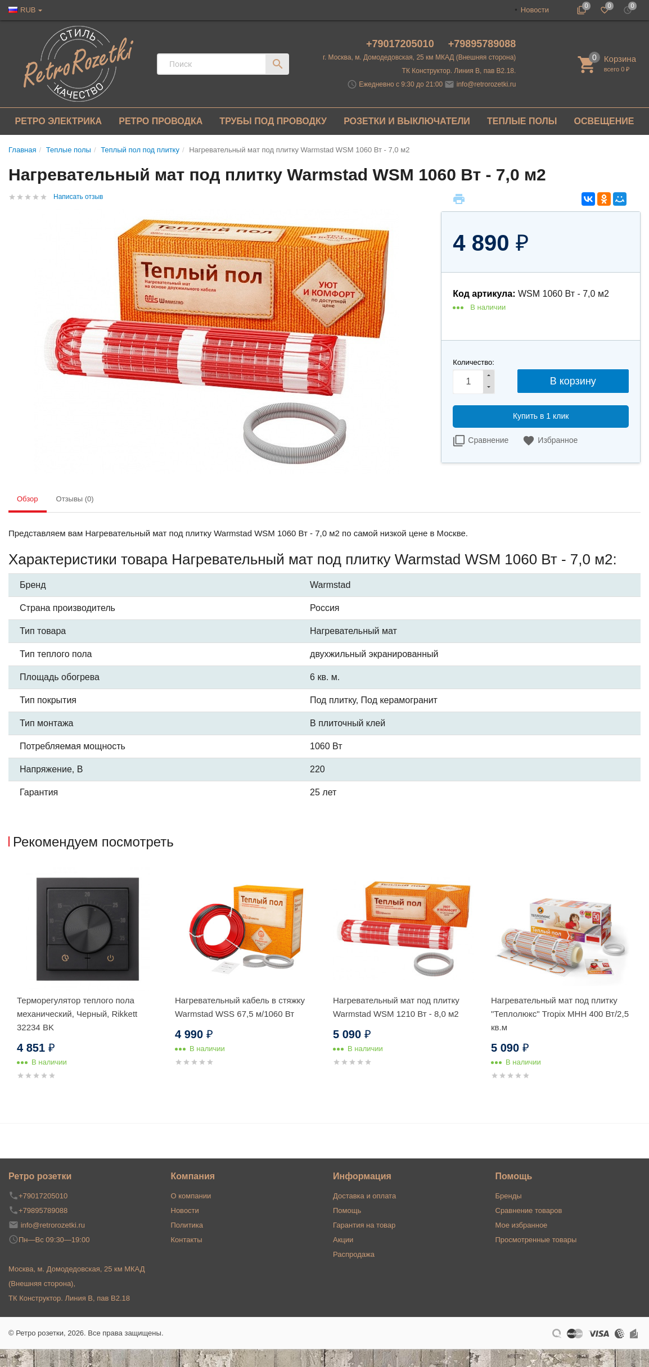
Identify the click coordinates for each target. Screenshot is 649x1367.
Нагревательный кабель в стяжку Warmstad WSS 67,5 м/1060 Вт (240, 1007)
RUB (27, 10)
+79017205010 (401, 43)
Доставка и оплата (364, 1196)
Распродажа (354, 1254)
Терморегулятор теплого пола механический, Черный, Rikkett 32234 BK (77, 1013)
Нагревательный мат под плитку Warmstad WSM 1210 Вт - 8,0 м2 (396, 1007)
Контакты (186, 1239)
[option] (87, 987)
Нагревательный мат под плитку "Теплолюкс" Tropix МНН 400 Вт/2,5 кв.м (560, 1013)
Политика (187, 1225)
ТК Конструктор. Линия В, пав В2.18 (69, 1298)
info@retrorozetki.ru (486, 84)
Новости (535, 10)
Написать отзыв (78, 197)
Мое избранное (521, 1225)
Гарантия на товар (364, 1225)
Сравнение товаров (528, 1210)
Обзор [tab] (27, 499)
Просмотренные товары (536, 1239)
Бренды (508, 1196)
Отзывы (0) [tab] (75, 499)
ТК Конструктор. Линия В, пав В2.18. (459, 71)
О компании (191, 1196)
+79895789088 (482, 43)
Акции (343, 1239)
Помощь (347, 1210)
